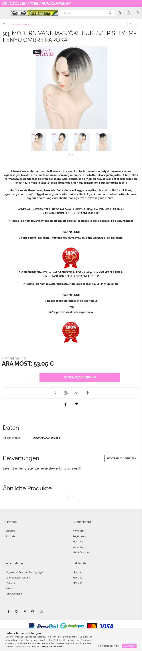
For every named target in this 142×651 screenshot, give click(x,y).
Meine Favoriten (81, 552)
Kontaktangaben (14, 593)
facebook (8, 611)
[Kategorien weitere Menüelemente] (4, 13)
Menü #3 (77, 583)
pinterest (24, 611)
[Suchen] (87, 13)
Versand (9, 588)
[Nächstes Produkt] (136, 24)
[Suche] (110, 13)
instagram (16, 611)
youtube (32, 611)
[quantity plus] (35, 377)
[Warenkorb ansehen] (137, 13)
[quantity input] (29, 377)
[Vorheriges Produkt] (130, 24)
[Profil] (128, 13)
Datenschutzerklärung (17, 577)
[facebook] (65, 404)
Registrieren (79, 536)
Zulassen (129, 645)
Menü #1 (77, 572)
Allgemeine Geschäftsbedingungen (24, 572)
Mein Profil (78, 541)
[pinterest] (76, 404)
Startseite (10, 530)
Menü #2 (77, 577)
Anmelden (78, 530)
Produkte (10, 536)
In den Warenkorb (80, 377)
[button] (69, 154)
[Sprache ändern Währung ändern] (119, 13)
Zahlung (10, 583)
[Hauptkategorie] (5, 24)
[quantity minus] (24, 377)
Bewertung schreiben (121, 458)
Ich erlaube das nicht (108, 645)
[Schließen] (139, 2)
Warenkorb (79, 547)
